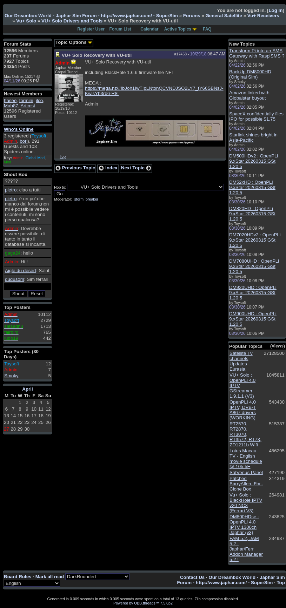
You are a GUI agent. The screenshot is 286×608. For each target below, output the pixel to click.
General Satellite (223, 15)
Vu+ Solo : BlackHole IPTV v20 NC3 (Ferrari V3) (246, 502)
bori (23, 141)
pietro (10, 189)
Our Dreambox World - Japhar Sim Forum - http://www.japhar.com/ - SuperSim (91, 15)
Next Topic (136, 167)
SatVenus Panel (246, 472)
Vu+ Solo (26, 20)
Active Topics (177, 29)
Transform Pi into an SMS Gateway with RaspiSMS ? (257, 53)
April (27, 389)
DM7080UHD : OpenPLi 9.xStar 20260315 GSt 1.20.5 (254, 266)
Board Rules (18, 576)
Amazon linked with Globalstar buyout (249, 95)
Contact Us (192, 577)
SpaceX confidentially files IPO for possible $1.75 (256, 116)
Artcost (27, 105)
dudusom (14, 279)
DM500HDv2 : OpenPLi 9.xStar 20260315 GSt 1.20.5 (253, 161)
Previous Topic (75, 167)
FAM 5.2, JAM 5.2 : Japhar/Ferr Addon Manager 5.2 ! (246, 549)
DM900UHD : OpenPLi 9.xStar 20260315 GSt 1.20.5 (253, 319)
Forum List (120, 29)
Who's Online (19, 129)
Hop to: (60, 187)
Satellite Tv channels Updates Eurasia (241, 361)
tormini (26, 100)
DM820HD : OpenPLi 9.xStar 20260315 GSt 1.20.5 (252, 214)
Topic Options (73, 42)
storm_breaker (86, 199)
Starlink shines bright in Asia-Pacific (253, 137)
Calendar (149, 29)
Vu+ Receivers (263, 15)
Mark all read (49, 576)
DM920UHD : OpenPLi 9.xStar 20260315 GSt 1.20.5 (253, 292)
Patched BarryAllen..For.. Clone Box (246, 484)
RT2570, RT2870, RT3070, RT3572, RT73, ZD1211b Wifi (245, 434)
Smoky (11, 375)
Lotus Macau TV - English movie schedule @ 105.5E (246, 458)
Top (63, 156)
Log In (275, 10)
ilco (39, 100)
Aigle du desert (20, 270)
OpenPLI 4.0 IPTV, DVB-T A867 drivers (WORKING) (243, 409)
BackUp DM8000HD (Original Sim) (250, 74)
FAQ (207, 29)
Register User (91, 29)
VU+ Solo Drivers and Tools (71, 20)
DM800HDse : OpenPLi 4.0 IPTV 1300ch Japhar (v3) (244, 524)
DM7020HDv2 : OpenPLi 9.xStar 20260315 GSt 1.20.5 (255, 240)
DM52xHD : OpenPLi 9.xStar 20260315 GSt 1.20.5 (252, 187)
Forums (191, 15)
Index (108, 167)
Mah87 (11, 105)
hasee (10, 100)
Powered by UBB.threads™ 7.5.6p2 (143, 603)
